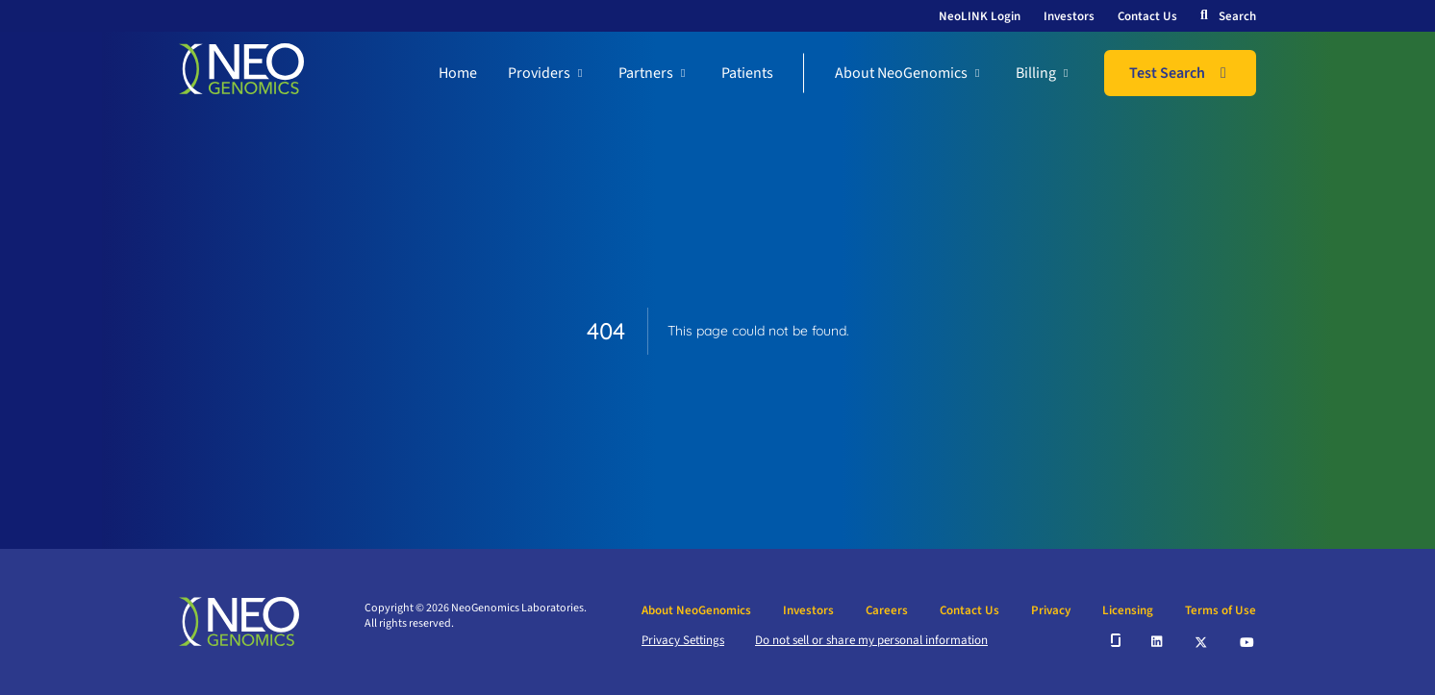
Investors (1069, 16)
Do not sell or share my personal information (871, 640)
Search (1237, 16)
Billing (1036, 73)
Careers (887, 610)
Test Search (1167, 73)
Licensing (1127, 610)
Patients (747, 73)
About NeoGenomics (901, 73)
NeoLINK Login (979, 16)
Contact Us (1147, 16)
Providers (539, 73)
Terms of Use (1220, 610)
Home (458, 73)
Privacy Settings (683, 640)
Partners (645, 73)
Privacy (1050, 610)
